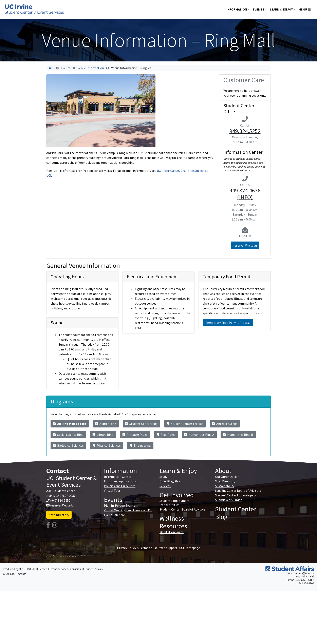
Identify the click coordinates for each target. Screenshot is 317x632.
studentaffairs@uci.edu (300, 573)
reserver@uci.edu (245, 245)
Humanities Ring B (238, 435)
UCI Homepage (189, 548)
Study (163, 477)
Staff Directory (59, 515)
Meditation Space (172, 532)
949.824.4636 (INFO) (245, 194)
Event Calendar (114, 515)
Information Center (117, 477)
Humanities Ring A (199, 435)
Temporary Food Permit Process (227, 323)
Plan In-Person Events (119, 505)
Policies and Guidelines (119, 486)
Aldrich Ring (105, 424)
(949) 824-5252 (60, 500)
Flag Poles (166, 435)
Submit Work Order (228, 500)
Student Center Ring (141, 424)
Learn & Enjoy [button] (281, 9)
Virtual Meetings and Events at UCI (128, 510)
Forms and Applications (120, 481)
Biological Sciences (68, 445)
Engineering (140, 445)
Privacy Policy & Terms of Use (137, 548)
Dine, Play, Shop (171, 481)
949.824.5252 (245, 131)
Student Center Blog (235, 513)
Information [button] (236, 9)
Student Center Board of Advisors (182, 509)
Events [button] (258, 9)
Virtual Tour (112, 491)
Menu (304, 9)
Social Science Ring (68, 435)
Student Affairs (94, 569)
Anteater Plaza (135, 435)
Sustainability (224, 486)
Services (165, 486)
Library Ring (103, 435)
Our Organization (227, 477)
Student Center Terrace (185, 424)
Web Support (168, 548)
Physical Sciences (107, 445)
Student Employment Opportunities (175, 502)
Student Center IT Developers (235, 495)
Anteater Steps (224, 424)
